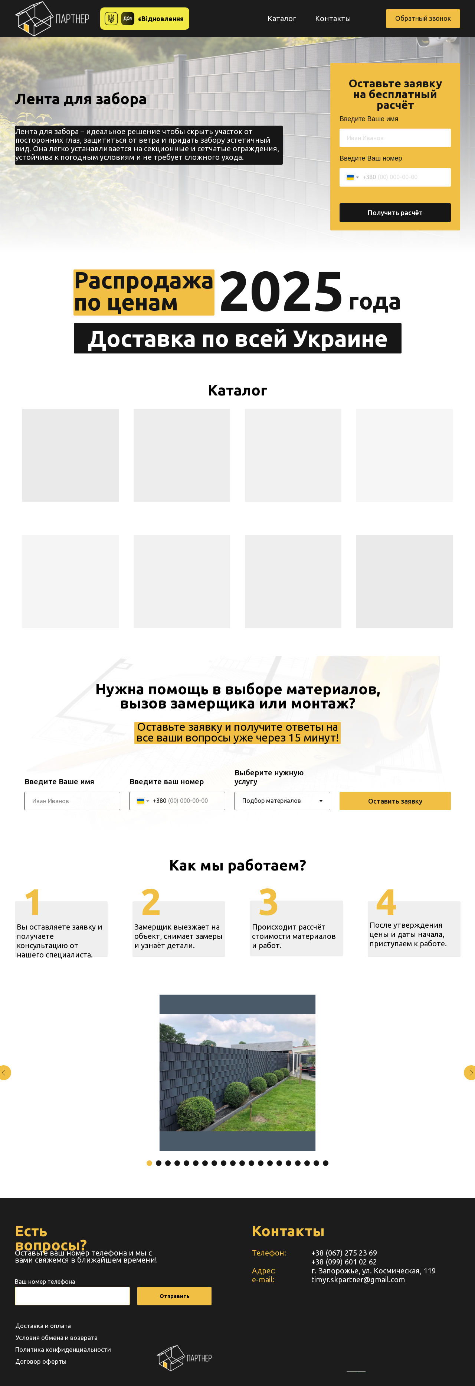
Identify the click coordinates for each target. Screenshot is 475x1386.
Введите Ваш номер (371, 158)
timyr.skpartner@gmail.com (358, 1279)
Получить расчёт (395, 212)
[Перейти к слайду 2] (158, 1163)
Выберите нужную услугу (269, 777)
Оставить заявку (395, 801)
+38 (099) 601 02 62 (344, 1261)
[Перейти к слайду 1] (149, 1163)
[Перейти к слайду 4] (177, 1163)
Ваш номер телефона (45, 1281)
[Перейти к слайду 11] (242, 1163)
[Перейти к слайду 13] (260, 1163)
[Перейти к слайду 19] (316, 1163)
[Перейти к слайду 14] (270, 1163)
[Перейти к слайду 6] (196, 1163)
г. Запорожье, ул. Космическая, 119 (373, 1270)
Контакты (333, 18)
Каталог (282, 18)
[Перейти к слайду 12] (251, 1163)
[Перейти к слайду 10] (233, 1163)
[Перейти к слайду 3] (168, 1163)
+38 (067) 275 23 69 (344, 1252)
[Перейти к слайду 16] (288, 1163)
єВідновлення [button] (161, 18)
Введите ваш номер (167, 781)
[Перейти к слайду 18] (307, 1163)
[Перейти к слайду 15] (279, 1163)
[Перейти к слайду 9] (223, 1163)
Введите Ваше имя (369, 119)
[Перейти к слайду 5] (186, 1163)
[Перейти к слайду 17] (298, 1163)
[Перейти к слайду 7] (205, 1163)
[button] (423, 18)
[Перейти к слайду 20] (325, 1163)
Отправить (175, 1296)
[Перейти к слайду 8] (214, 1163)
